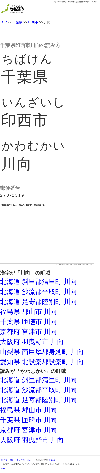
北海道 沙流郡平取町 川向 (38, 291)
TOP (3, 22)
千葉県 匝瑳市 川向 (28, 321)
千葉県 (17, 22)
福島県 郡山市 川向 (28, 311)
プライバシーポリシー (25, 460)
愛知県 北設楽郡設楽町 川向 (42, 362)
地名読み (52, 460)
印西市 (33, 22)
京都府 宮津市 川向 (28, 331)
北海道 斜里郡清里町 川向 (38, 281)
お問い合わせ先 (7, 460)
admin (3, 468)
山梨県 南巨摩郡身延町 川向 (42, 352)
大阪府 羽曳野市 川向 (32, 341)
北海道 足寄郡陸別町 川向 (38, 301)
